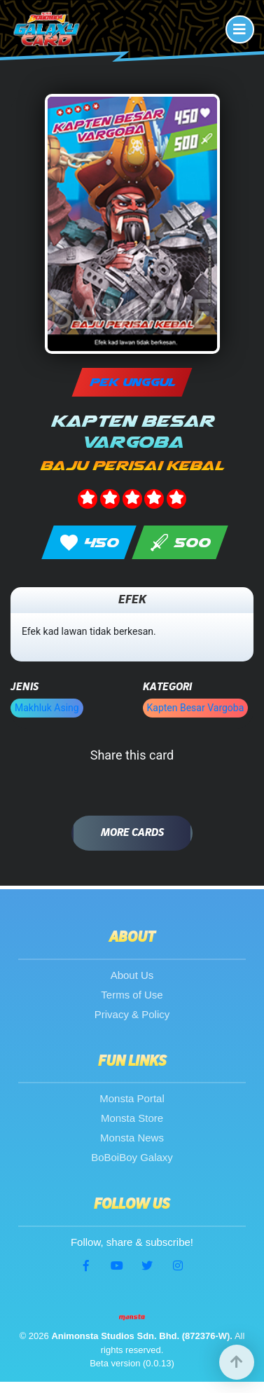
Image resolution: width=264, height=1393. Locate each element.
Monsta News (132, 1138)
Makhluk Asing (47, 707)
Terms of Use (131, 995)
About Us (132, 975)
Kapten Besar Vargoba (195, 707)
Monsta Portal (132, 1098)
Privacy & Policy (132, 1014)
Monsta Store (132, 1118)
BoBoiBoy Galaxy (132, 1157)
